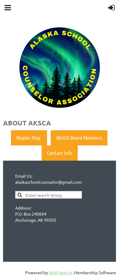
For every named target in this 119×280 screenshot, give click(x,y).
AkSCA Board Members (79, 137)
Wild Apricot (61, 272)
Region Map (29, 137)
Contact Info (59, 152)
